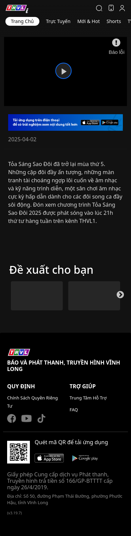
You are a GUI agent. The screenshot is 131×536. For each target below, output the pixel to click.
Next (119, 296)
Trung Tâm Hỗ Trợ (88, 398)
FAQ (74, 410)
